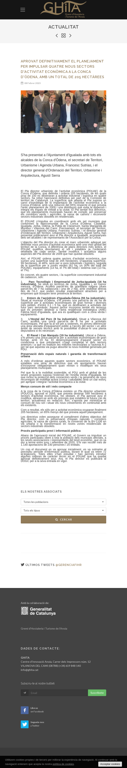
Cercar (63, 519)
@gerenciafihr (69, 565)
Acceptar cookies (110, 764)
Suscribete (97, 692)
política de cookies (63, 764)
